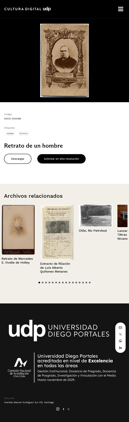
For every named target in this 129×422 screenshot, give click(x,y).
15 (86, 282)
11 (73, 282)
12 (76, 282)
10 (69, 282)
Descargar (17, 158)
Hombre (10, 133)
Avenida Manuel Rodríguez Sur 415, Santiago (29, 402)
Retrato (24, 133)
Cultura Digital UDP (27, 11)
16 (90, 282)
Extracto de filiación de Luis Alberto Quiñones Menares (55, 267)
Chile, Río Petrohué (93, 230)
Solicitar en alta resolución (61, 158)
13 (79, 282)
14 (83, 282)
